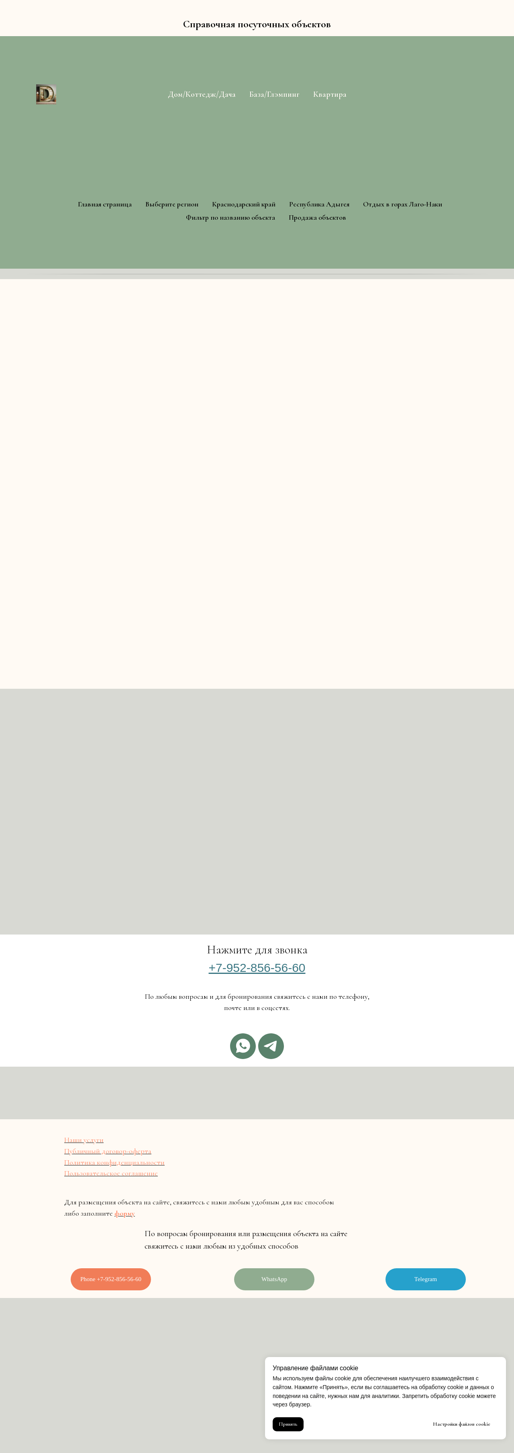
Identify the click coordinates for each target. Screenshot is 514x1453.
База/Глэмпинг (274, 94)
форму (124, 1213)
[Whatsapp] (243, 1046)
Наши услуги (84, 1139)
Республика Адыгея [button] (319, 204)
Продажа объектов (317, 217)
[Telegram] (271, 1046)
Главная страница (105, 204)
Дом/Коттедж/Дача (202, 94)
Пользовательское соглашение (111, 1173)
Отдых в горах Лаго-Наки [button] (402, 204)
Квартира (330, 94)
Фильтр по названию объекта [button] (230, 217)
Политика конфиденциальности (114, 1162)
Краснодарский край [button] (243, 204)
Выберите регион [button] (171, 204)
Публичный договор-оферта (107, 1151)
